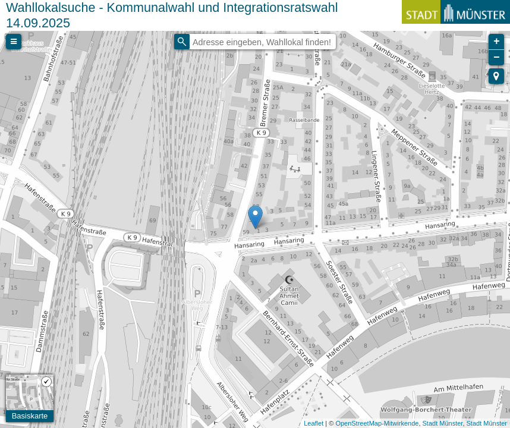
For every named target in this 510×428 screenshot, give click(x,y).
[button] (496, 76)
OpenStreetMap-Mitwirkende (376, 423)
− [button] (496, 58)
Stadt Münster (443, 423)
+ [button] (496, 41)
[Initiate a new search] (182, 41)
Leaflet (313, 423)
